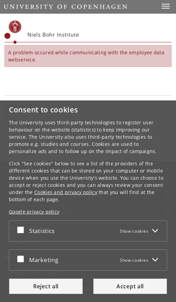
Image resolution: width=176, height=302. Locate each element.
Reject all (46, 286)
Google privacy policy (34, 211)
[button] (166, 6)
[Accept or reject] (22, 229)
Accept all (130, 286)
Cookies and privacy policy (65, 192)
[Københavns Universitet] (13, 32)
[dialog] (88, 201)
